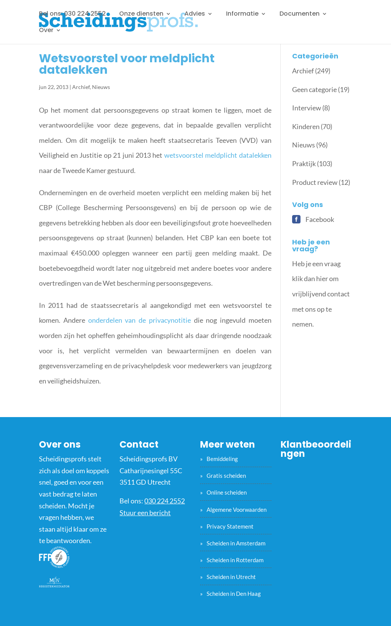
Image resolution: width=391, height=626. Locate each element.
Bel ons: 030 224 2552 (72, 14)
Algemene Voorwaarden (237, 509)
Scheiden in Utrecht (231, 576)
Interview (306, 108)
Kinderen (306, 126)
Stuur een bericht (145, 512)
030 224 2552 (164, 501)
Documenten (300, 14)
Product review (315, 182)
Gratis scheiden (226, 475)
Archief (81, 87)
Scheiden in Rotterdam (235, 559)
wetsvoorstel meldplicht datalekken (217, 155)
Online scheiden (227, 492)
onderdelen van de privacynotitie (139, 320)
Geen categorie (314, 89)
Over (46, 30)
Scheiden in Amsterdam (236, 543)
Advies (194, 14)
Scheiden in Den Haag (234, 593)
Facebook (319, 219)
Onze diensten (141, 14)
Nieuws (101, 87)
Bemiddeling (222, 458)
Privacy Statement (230, 526)
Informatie (242, 14)
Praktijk (304, 163)
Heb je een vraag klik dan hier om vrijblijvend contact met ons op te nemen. (321, 293)
